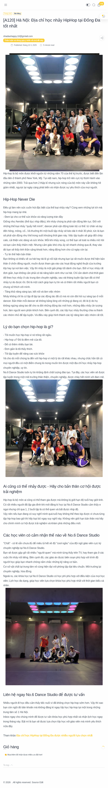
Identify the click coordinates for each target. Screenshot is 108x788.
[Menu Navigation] (5, 4)
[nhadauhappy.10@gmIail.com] (18, 36)
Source (35, 782)
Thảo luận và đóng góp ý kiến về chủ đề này (24, 40)
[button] (88, 4)
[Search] (93, 4)
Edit (41, 782)
